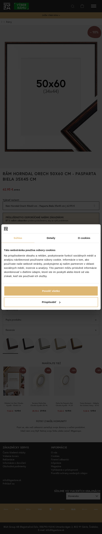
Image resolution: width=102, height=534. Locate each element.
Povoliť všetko (51, 290)
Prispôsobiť (51, 302)
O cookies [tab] (84, 237)
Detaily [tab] (51, 237)
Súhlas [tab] (18, 237)
